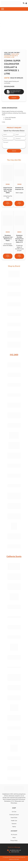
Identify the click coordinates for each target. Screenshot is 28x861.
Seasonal (14, 823)
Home (5, 52)
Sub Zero (16, 52)
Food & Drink (14, 817)
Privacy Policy (14, 840)
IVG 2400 (14, 354)
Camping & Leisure (14, 814)
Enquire (14, 97)
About (14, 837)
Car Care (10, 52)
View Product (7, 203)
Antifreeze (7, 54)
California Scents (14, 556)
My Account (14, 834)
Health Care (14, 820)
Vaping (14, 826)
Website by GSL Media (14, 859)
